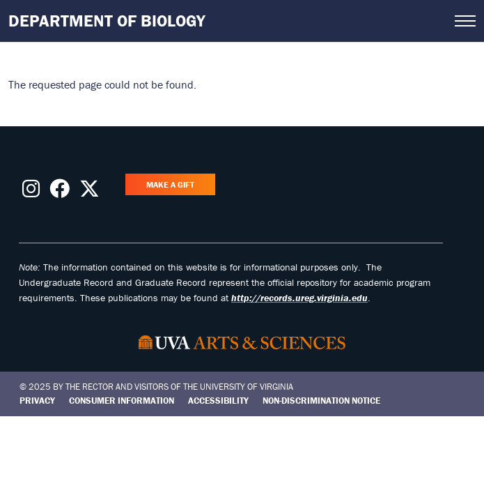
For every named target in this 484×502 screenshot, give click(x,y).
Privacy (37, 400)
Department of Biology (106, 20)
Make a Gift (170, 184)
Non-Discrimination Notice (321, 400)
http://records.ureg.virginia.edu (299, 297)
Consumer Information (121, 400)
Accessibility (218, 400)
